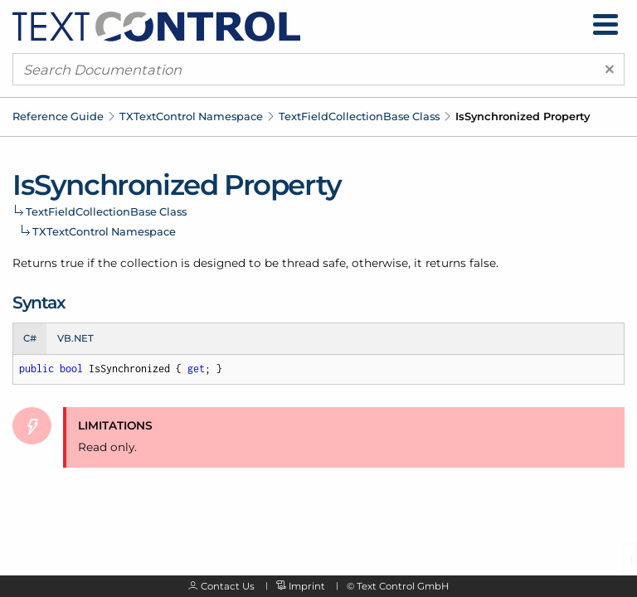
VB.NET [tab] (75, 338)
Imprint (307, 586)
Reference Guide (58, 116)
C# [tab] (29, 338)
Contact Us (228, 586)
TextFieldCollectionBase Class (359, 116)
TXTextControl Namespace (191, 116)
